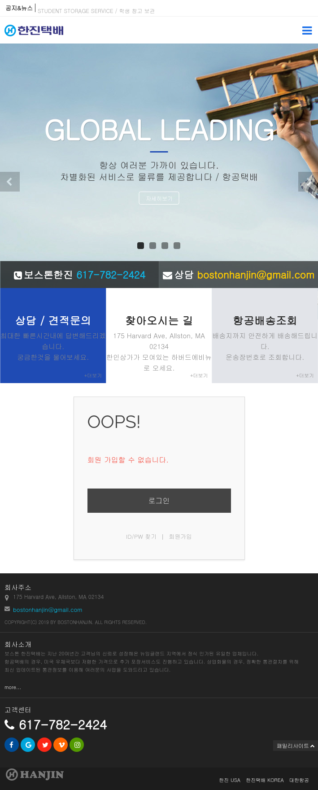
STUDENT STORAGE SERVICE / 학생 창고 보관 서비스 (105, 12)
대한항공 (299, 780)
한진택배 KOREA (264, 780)
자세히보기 (159, 198)
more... (12, 687)
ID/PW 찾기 (141, 536)
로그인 (159, 500)
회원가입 (180, 536)
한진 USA (229, 780)
